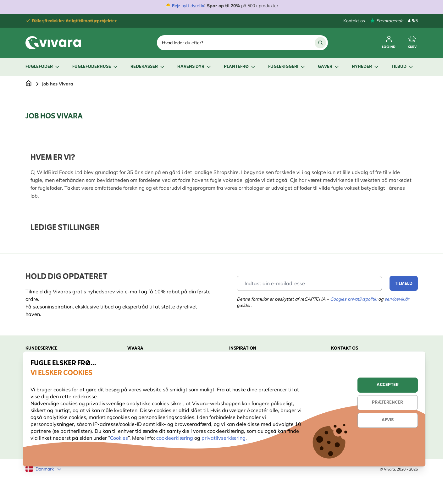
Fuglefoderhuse (95, 67)
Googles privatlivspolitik (353, 299)
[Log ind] (389, 43)
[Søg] (320, 42)
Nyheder (365, 67)
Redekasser (147, 67)
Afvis (388, 420)
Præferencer (387, 402)
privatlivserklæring (224, 438)
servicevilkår (396, 299)
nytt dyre (189, 5)
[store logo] (53, 43)
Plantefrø (240, 67)
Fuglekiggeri (287, 67)
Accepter (388, 385)
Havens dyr (194, 67)
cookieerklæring (175, 438)
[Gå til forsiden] (28, 84)
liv (201, 5)
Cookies (119, 438)
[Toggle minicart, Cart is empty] (412, 43)
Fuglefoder (42, 67)
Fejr (176, 5)
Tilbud (402, 67)
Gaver (329, 67)
